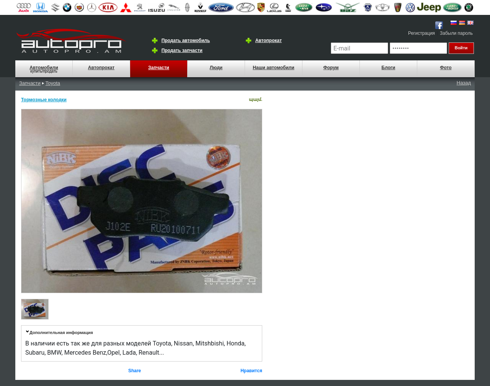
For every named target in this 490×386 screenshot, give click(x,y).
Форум (330, 67)
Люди (216, 67)
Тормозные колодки (44, 99)
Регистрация (421, 33)
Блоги (388, 67)
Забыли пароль (456, 33)
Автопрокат (268, 40)
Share (134, 370)
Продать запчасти (182, 50)
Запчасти (158, 67)
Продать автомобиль (186, 40)
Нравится (251, 370)
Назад (464, 83)
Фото (445, 67)
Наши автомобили (273, 67)
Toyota (53, 83)
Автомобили (43, 67)
